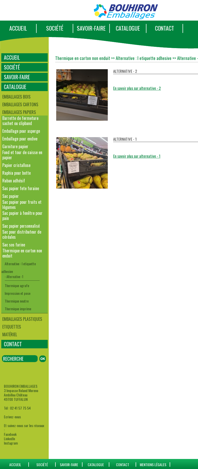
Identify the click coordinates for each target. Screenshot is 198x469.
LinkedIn (9, 438)
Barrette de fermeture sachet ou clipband (20, 121)
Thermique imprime (18, 308)
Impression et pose (17, 293)
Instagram (11, 443)
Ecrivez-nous (12, 416)
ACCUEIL (18, 28)
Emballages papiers (19, 112)
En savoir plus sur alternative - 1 (136, 156)
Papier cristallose (16, 165)
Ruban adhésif (13, 180)
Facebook (10, 434)
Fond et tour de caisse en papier (22, 155)
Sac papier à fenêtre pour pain (22, 215)
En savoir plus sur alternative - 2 (137, 88)
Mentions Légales (153, 464)
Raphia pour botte (16, 172)
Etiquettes (11, 326)
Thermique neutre (17, 301)
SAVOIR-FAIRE (91, 28)
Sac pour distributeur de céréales (21, 234)
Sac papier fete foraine (20, 188)
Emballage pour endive (19, 138)
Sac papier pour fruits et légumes (22, 204)
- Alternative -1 (14, 276)
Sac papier (10, 196)
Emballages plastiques (22, 319)
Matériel (9, 334)
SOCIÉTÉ (54, 28)
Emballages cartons (20, 104)
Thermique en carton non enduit (22, 253)
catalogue (96, 464)
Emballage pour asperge (21, 131)
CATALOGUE (128, 28)
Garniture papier (15, 146)
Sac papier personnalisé (21, 225)
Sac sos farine (13, 244)
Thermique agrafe (17, 285)
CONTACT (164, 28)
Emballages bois (16, 96)
